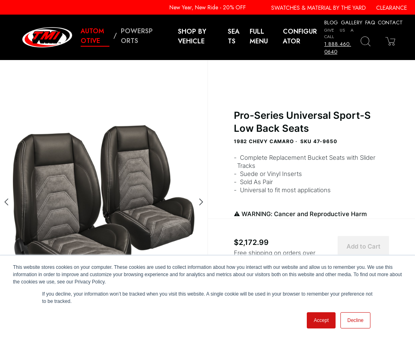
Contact (390, 22)
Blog (331, 22)
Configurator (300, 36)
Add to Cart (364, 246)
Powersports (137, 35)
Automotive (92, 35)
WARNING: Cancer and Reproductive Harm (311, 218)
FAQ (370, 22)
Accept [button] (321, 320)
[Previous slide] (6, 201)
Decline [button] (355, 320)
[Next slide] (201, 201)
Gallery (351, 22)
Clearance (391, 8)
